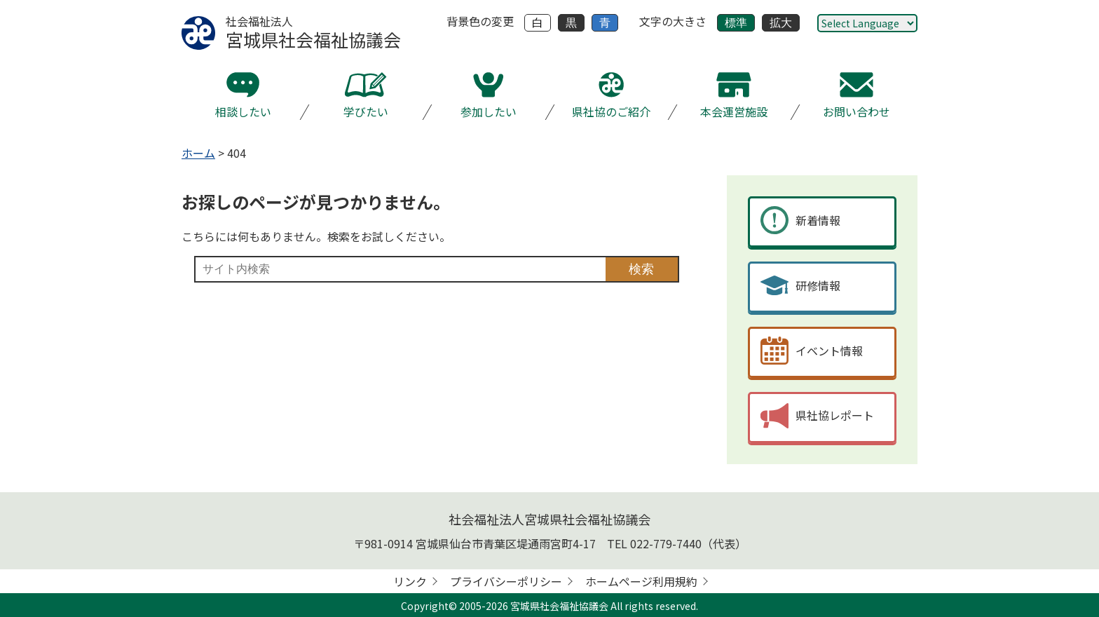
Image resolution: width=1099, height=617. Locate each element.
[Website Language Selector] (867, 23)
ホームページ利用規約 (641, 581)
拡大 (781, 23)
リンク (410, 581)
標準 (736, 23)
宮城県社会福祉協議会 (559, 606)
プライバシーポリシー (506, 581)
